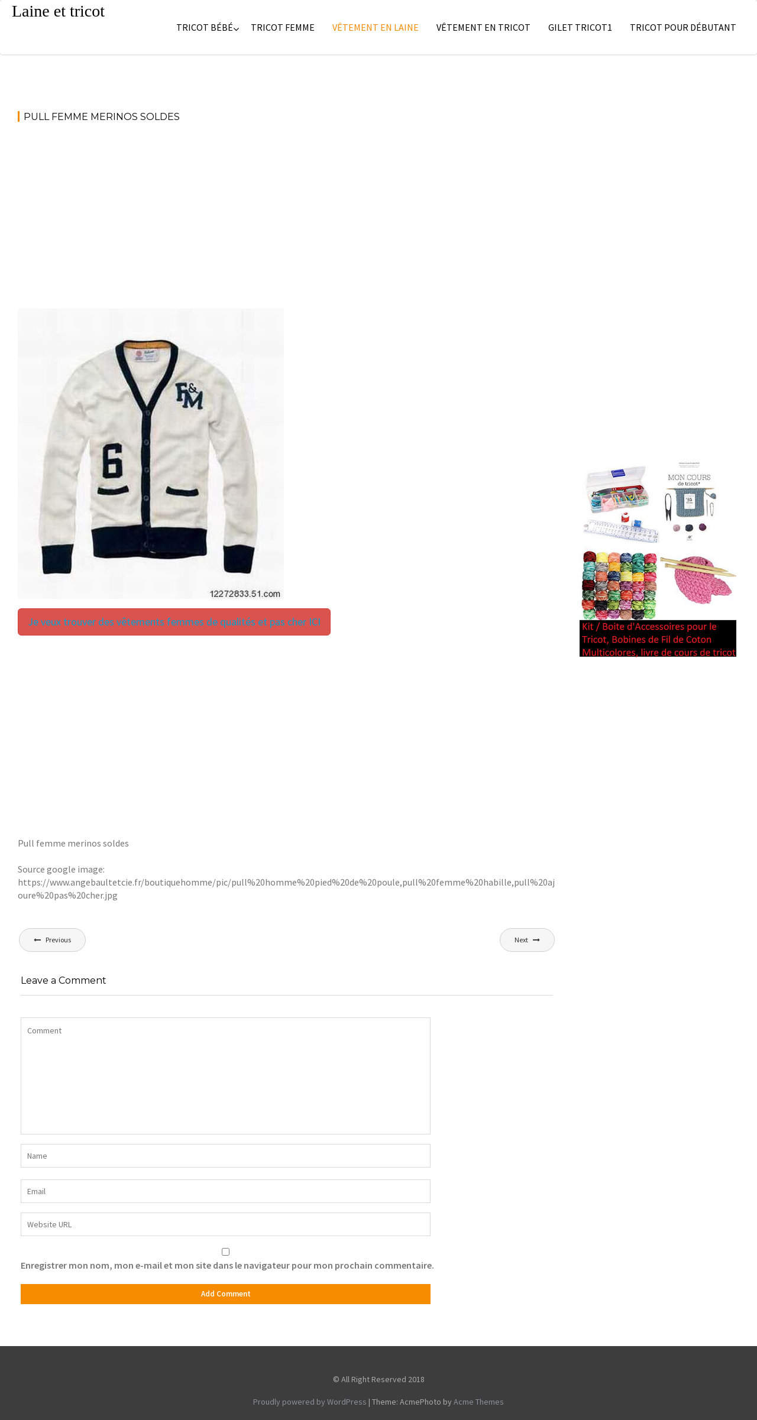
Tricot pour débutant (683, 27)
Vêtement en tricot (483, 27)
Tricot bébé (204, 27)
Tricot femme (283, 27)
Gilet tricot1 (580, 27)
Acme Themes (479, 1401)
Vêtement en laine (375, 27)
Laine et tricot (58, 11)
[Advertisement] (287, 221)
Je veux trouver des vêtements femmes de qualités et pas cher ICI (174, 621)
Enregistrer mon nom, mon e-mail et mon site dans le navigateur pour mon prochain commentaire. (227, 1265)
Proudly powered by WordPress (310, 1401)
